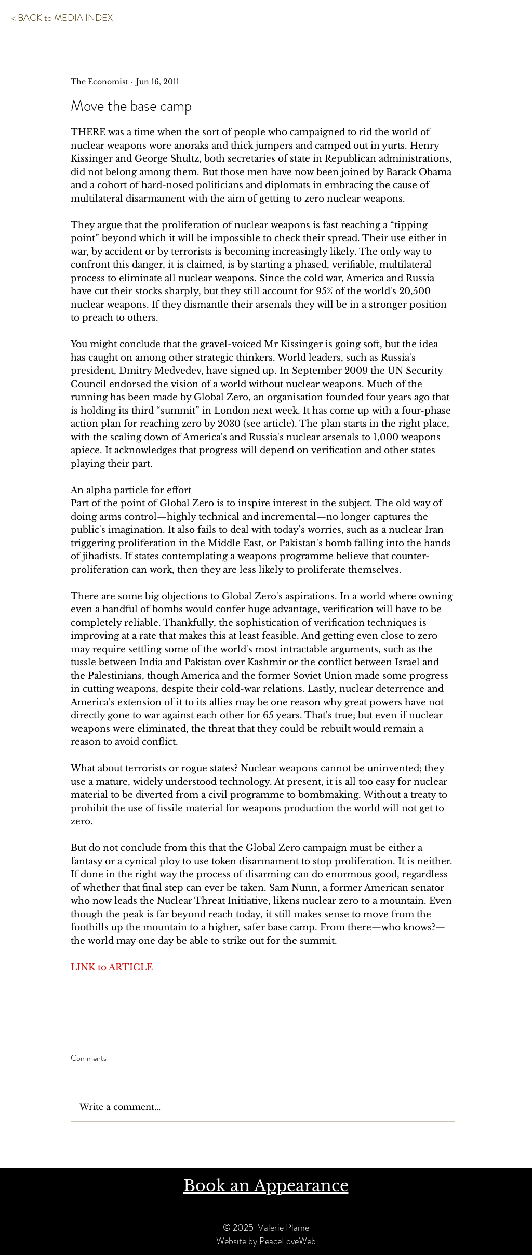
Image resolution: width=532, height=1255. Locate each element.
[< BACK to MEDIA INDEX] (62, 18)
